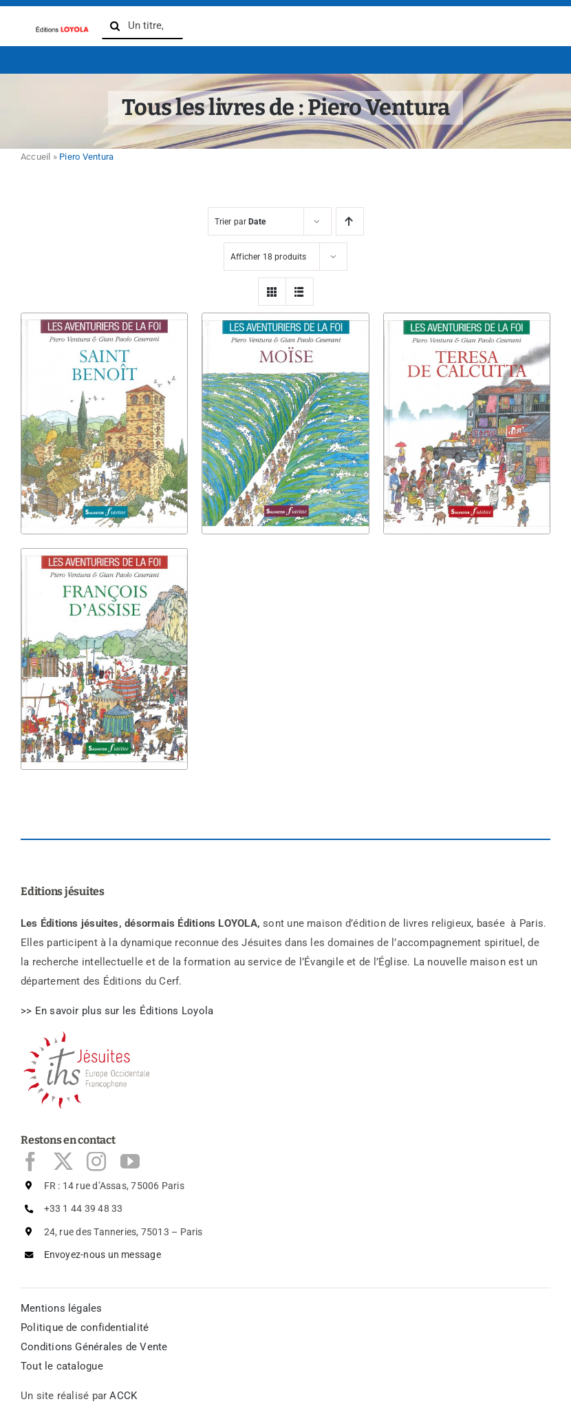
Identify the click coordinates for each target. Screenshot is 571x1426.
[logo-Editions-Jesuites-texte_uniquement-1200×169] (61, 28)
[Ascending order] (349, 221)
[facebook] (30, 1161)
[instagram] (96, 1161)
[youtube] (130, 1161)
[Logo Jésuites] (89, 1035)
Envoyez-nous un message (102, 1254)
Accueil (36, 156)
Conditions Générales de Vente (94, 1347)
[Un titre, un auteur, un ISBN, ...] (142, 26)
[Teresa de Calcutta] (467, 313)
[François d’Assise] (104, 549)
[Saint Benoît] (104, 313)
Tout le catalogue (62, 1366)
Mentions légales (62, 1308)
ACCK (123, 1396)
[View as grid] (272, 291)
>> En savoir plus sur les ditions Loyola (117, 1011)
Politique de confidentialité (85, 1327)
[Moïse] (285, 313)
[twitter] (63, 1161)
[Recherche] (115, 26)
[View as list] (299, 291)
